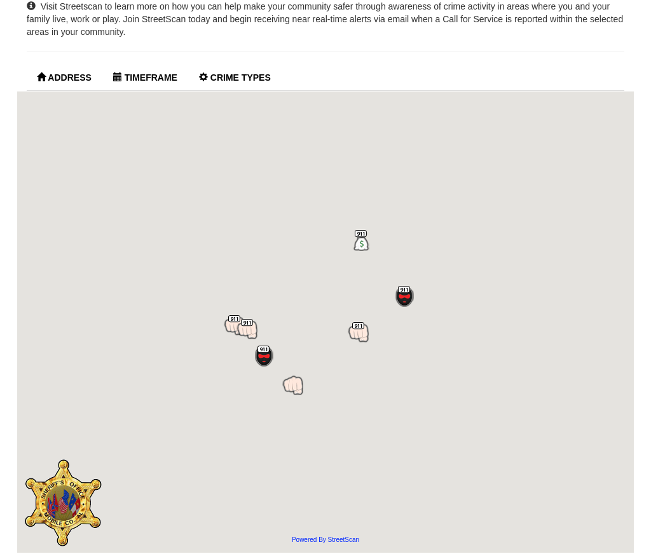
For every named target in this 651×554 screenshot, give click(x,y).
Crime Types (235, 77)
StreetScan (343, 539)
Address (64, 77)
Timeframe (145, 77)
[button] (292, 385)
